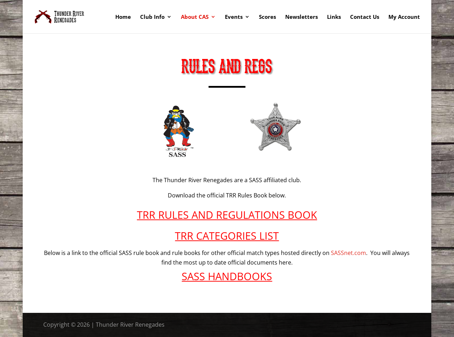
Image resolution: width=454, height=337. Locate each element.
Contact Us (364, 17)
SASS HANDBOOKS (227, 276)
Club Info (152, 17)
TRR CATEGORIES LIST (227, 236)
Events (234, 17)
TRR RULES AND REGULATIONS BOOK (227, 215)
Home (123, 17)
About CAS (195, 17)
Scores (267, 17)
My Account (404, 17)
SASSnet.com (348, 253)
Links (334, 17)
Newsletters (301, 17)
